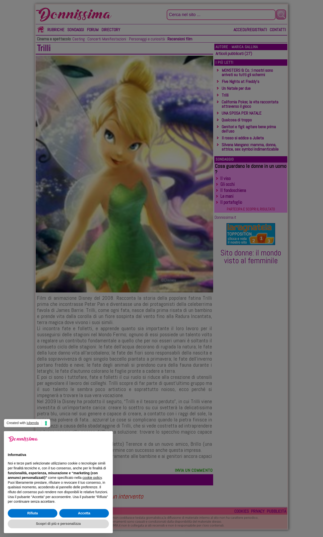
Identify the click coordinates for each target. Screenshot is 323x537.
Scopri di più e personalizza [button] (58, 524)
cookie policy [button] (92, 478)
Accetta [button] (84, 513)
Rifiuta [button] (32, 513)
